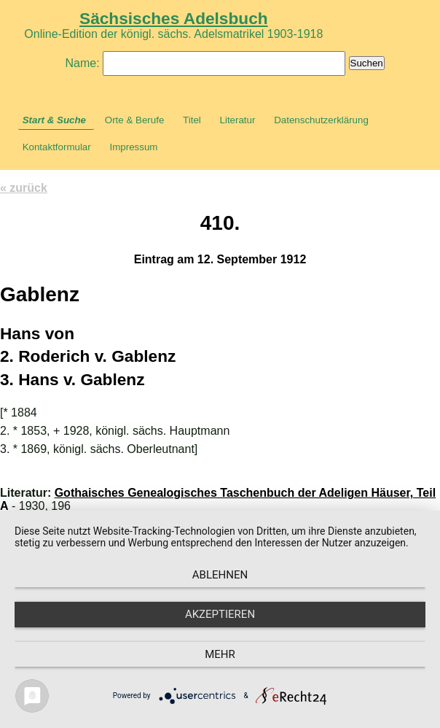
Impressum (133, 147)
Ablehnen (220, 574)
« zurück (23, 188)
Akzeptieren (220, 614)
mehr (220, 654)
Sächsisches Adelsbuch (173, 18)
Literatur (238, 120)
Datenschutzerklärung (321, 120)
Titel (192, 120)
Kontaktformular (57, 147)
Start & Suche (54, 120)
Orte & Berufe (135, 120)
